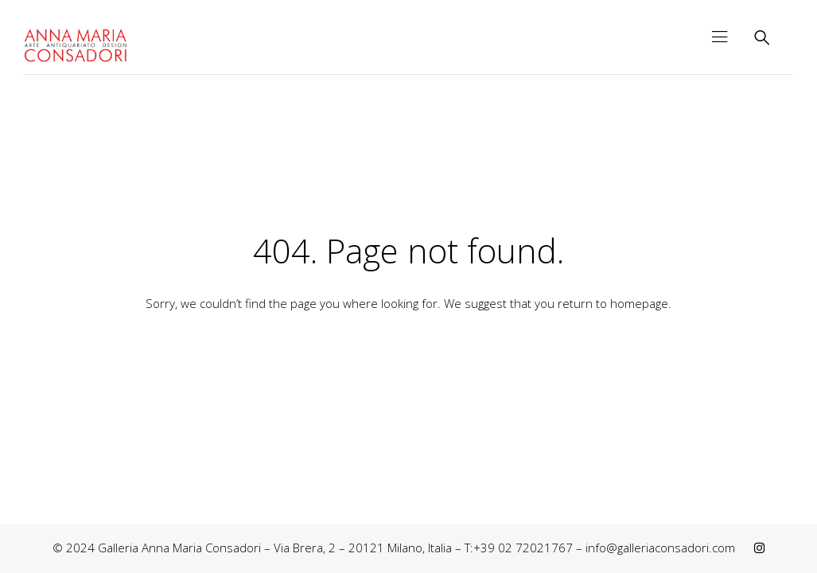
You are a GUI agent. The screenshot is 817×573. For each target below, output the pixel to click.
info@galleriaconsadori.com (660, 547)
